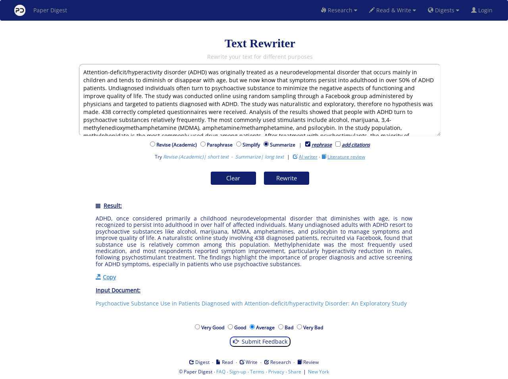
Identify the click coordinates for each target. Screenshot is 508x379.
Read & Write (392, 10)
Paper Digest (40, 10)
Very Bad (314, 327)
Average (266, 327)
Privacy (276, 371)
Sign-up (237, 371)
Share (294, 371)
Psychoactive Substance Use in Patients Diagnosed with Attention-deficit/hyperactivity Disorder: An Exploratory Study (251, 303)
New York (318, 371)
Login (483, 10)
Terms (257, 371)
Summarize (282, 144)
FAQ (220, 371)
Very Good (214, 327)
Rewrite (286, 178)
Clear (233, 178)
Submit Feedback (260, 341)
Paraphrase (221, 144)
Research (339, 10)
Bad (290, 327)
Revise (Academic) (177, 144)
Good (241, 327)
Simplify (252, 144)
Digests (443, 10)
